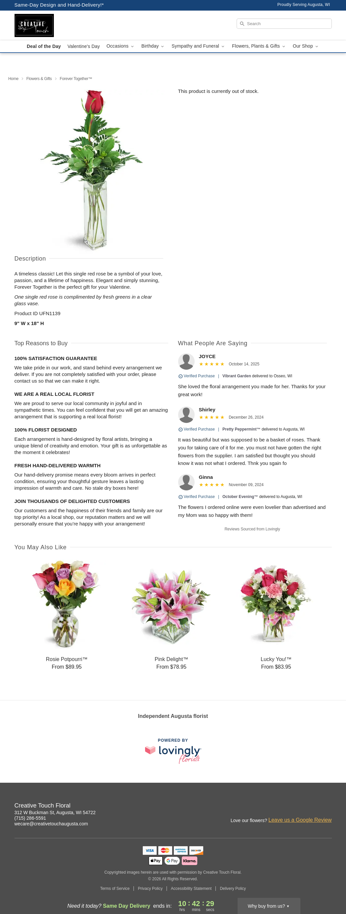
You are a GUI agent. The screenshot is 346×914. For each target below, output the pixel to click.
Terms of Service (115, 889)
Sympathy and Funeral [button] (198, 46)
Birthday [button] (153, 46)
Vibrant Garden (236, 376)
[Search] (284, 24)
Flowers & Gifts (39, 78)
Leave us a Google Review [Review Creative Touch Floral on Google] (299, 820)
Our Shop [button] (306, 46)
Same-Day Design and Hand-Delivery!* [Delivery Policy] (59, 5)
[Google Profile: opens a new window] (327, 806)
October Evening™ (240, 496)
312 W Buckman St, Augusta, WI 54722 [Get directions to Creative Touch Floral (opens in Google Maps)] (55, 812)
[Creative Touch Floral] (62, 25)
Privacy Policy (150, 889)
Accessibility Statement (191, 889)
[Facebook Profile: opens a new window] (312, 806)
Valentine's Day (83, 46)
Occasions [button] (120, 46)
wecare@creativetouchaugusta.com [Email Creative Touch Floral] (51, 823)
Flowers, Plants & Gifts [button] (259, 46)
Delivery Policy (233, 889)
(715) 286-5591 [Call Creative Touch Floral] (30, 818)
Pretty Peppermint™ (241, 429)
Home (13, 78)
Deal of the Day (44, 46)
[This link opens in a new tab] (173, 751)
